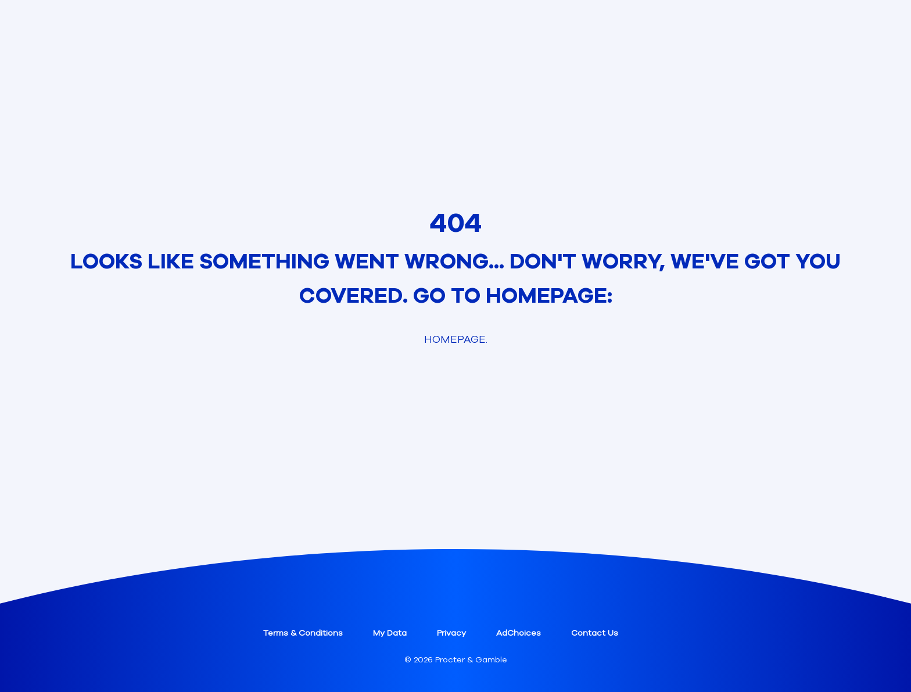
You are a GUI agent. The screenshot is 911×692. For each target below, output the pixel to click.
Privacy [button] (451, 633)
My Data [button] (390, 633)
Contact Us (594, 633)
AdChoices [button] (518, 633)
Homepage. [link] (455, 339)
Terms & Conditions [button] (303, 633)
